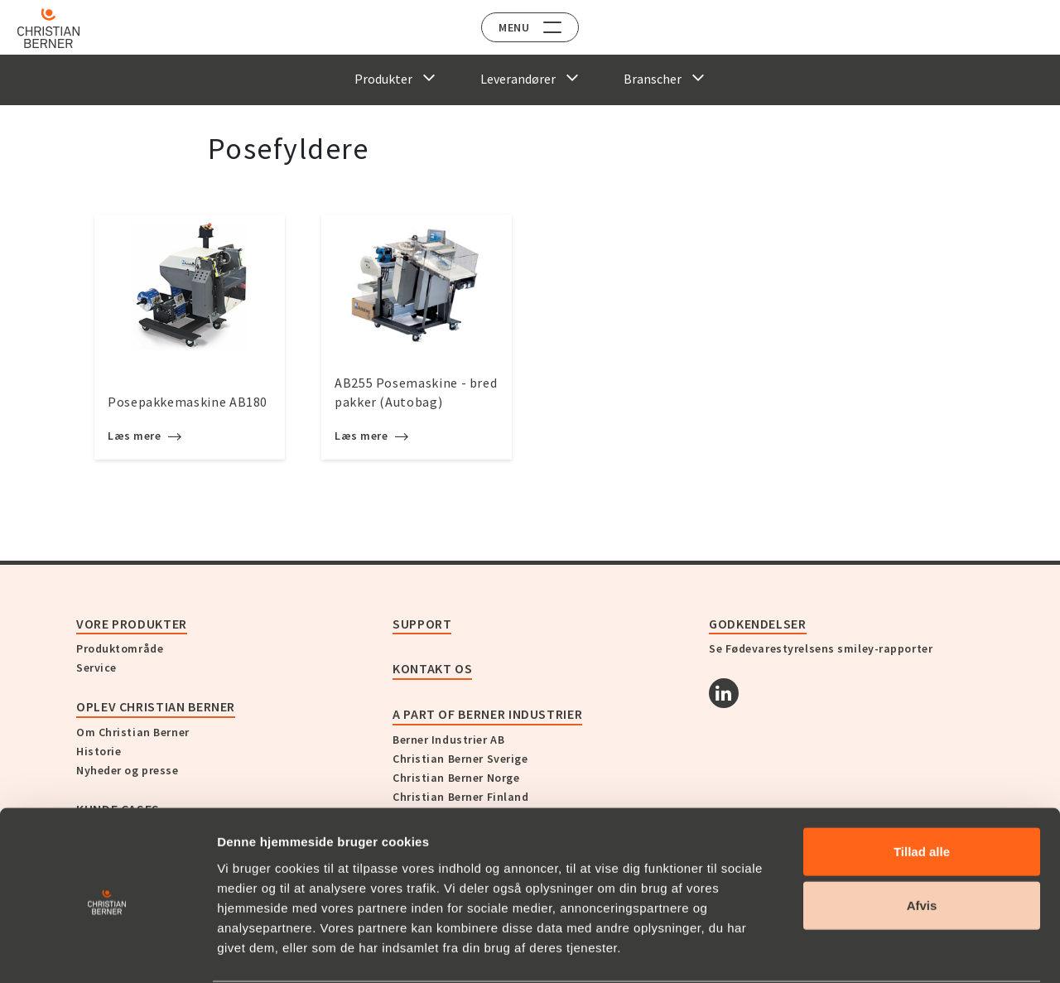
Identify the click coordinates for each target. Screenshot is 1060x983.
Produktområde (119, 648)
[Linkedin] (724, 693)
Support (422, 623)
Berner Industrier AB (448, 739)
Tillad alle (922, 787)
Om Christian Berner (133, 732)
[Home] (60, 28)
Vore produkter (131, 623)
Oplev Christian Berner (155, 706)
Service (96, 667)
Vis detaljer (860, 950)
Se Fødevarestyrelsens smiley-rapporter (820, 648)
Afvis (922, 842)
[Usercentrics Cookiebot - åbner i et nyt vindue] (107, 950)
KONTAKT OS (432, 668)
